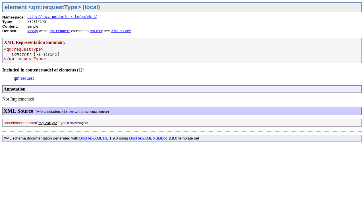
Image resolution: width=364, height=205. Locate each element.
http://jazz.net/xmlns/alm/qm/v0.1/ (62, 17)
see (71, 111)
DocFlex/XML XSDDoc (148, 138)
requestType (47, 123)
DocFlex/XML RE (93, 138)
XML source (121, 31)
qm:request (60, 31)
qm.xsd (96, 31)
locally (32, 31)
